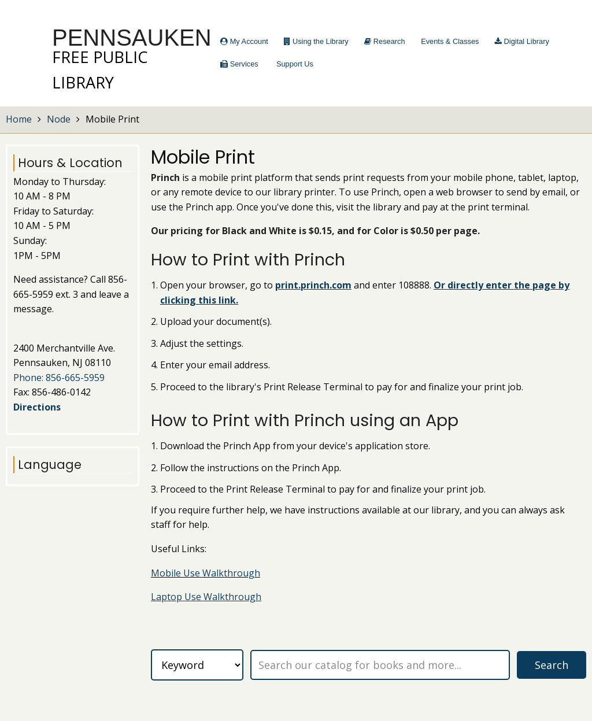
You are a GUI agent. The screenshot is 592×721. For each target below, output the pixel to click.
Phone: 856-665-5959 (59, 377)
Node (59, 119)
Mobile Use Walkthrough (205, 573)
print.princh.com (313, 285)
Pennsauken (132, 37)
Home (19, 119)
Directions (37, 407)
